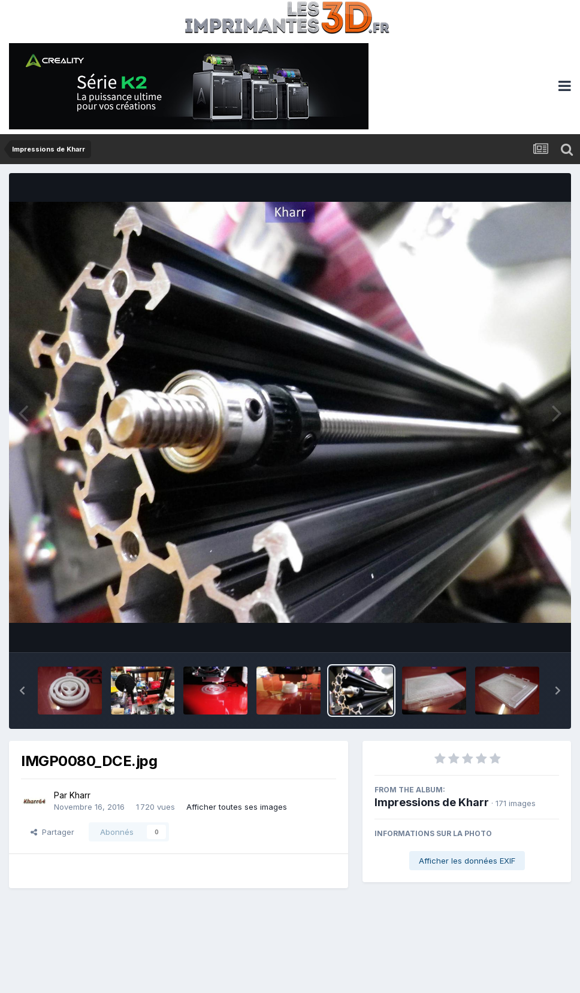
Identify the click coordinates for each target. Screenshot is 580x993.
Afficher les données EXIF (467, 860)
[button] (22, 690)
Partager (52, 832)
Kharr (80, 795)
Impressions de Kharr (431, 802)
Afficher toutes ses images (236, 807)
